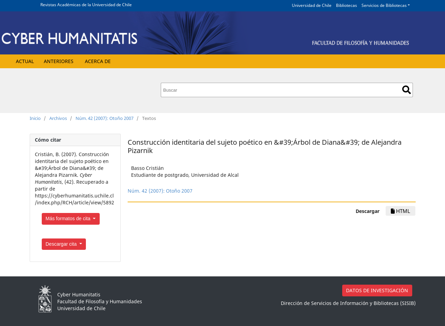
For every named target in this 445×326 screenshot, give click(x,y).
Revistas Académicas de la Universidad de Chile (86, 5)
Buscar (406, 89)
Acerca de (98, 61)
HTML (400, 210)
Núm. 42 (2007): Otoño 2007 (105, 118)
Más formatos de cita (69, 218)
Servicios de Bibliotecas (384, 5)
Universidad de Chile (312, 5)
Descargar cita (62, 244)
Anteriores (58, 61)
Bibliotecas (346, 5)
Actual (25, 61)
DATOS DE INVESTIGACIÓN (377, 290)
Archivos (58, 118)
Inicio (35, 118)
